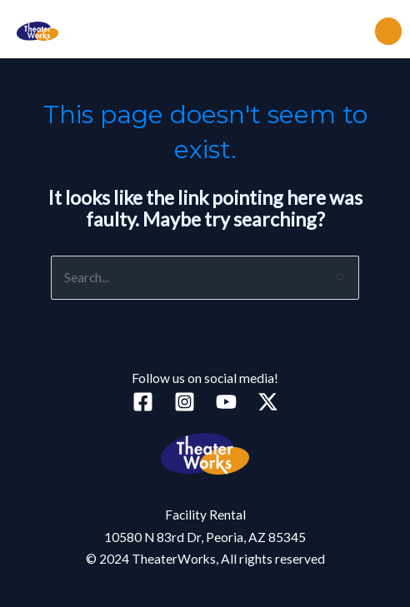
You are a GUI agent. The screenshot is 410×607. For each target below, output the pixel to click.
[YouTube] (226, 401)
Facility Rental (205, 514)
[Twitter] (268, 401)
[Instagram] (184, 401)
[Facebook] (142, 401)
